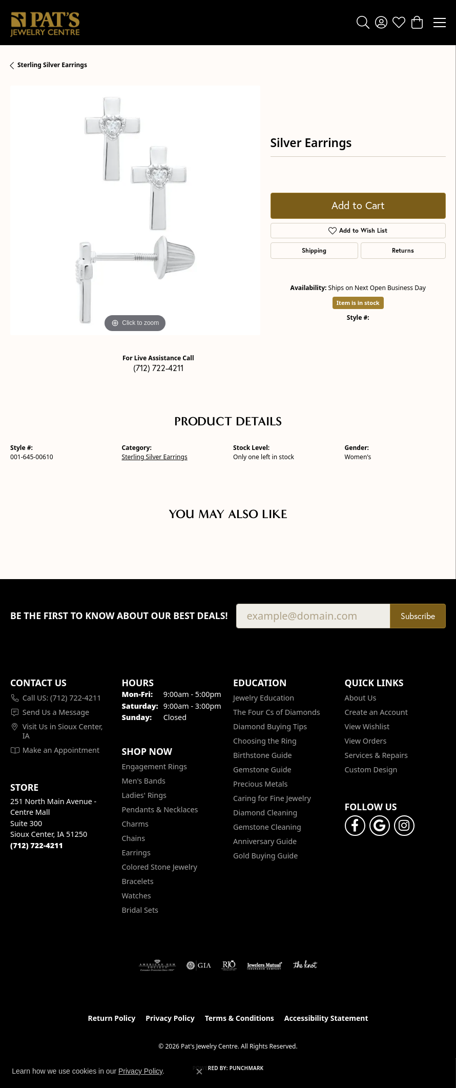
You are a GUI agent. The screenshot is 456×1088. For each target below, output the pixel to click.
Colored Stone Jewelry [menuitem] (159, 867)
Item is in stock (358, 302)
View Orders (366, 741)
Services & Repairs (376, 755)
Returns (403, 250)
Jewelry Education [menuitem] (263, 698)
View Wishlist (367, 726)
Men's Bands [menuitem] (143, 781)
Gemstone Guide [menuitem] (262, 769)
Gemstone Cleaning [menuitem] (267, 827)
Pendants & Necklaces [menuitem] (160, 809)
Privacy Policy (170, 1018)
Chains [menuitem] (134, 838)
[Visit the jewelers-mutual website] (264, 965)
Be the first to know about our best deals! (119, 615)
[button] (363, 22)
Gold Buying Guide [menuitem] (265, 855)
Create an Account (376, 712)
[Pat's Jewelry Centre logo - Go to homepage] (45, 22)
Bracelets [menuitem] (138, 881)
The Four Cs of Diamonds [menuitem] (276, 712)
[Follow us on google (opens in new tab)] (379, 825)
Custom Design (371, 769)
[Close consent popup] (199, 1072)
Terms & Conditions (239, 1018)
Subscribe (418, 615)
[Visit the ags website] (157, 965)
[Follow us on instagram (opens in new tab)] (404, 825)
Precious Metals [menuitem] (260, 784)
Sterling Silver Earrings (52, 64)
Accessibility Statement (326, 1018)
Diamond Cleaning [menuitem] (265, 812)
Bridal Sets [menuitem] (140, 910)
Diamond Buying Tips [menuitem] (270, 726)
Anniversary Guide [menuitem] (265, 841)
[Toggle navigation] (439, 22)
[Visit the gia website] (198, 965)
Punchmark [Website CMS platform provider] (247, 1068)
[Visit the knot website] (305, 965)
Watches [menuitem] (136, 895)
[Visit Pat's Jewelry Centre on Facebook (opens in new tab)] (355, 825)
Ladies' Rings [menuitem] (144, 795)
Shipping (314, 250)
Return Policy (112, 1018)
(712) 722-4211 (158, 367)
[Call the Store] (36, 845)
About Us (361, 698)
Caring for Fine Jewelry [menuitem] (272, 798)
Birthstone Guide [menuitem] (262, 755)
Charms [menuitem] (135, 824)
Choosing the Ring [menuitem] (265, 741)
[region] (135, 211)
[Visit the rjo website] (229, 965)
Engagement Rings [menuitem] (155, 766)
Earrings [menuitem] (136, 852)
